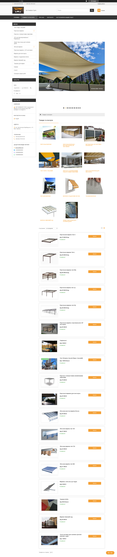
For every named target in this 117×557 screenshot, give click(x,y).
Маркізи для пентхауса (20, 53)
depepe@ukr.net (19, 147)
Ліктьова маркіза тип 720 (67, 428)
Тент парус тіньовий (46, 170)
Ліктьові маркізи (45, 196)
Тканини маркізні (91, 196)
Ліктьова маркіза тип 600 (67, 464)
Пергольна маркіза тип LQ (67, 287)
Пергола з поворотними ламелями (23, 34)
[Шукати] (92, 10)
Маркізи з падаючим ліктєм (71, 196)
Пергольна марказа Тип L (67, 252)
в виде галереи (101, 228)
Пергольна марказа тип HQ (68, 305)
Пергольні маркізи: (19, 30)
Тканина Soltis (64, 499)
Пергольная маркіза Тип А (67, 234)
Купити (94, 236)
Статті (15, 70)
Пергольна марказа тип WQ (68, 270)
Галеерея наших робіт (20, 73)
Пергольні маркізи (45, 144)
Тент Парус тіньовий (19, 27)
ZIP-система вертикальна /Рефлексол (21, 38)
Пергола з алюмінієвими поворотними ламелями (70, 171)
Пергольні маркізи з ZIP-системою (23, 50)
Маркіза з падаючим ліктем (21, 56)
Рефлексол (63, 340)
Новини (16, 67)
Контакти (50, 17)
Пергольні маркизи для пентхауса (70, 393)
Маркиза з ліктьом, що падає (68, 481)
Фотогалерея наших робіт (64, 17)
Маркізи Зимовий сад (66, 517)
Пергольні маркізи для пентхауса (92, 171)
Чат (110, 552)
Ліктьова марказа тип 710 (67, 446)
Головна (16, 17)
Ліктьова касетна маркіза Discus (69, 411)
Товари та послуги (28, 17)
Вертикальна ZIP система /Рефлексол (94, 145)
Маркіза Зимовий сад (46, 220)
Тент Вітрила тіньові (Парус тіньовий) (71, 358)
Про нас (41, 17)
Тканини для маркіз (19, 63)
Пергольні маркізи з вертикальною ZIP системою (69, 145)
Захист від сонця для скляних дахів (69, 221)
